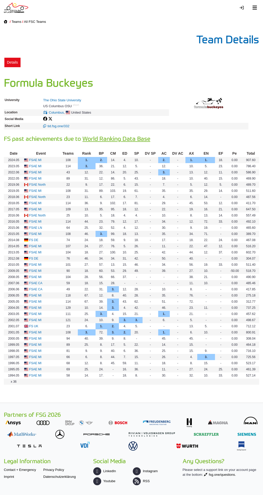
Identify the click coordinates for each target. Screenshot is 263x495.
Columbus (56, 112)
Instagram (145, 471)
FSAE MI (35, 160)
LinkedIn (104, 471)
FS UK (33, 326)
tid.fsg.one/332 (58, 126)
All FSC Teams (35, 22)
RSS (141, 481)
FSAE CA (35, 283)
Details (12, 62)
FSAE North (37, 184)
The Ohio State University (62, 100)
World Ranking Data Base (116, 138)
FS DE (33, 240)
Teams (16, 22)
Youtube (104, 481)
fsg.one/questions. (222, 475)
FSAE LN (35, 228)
